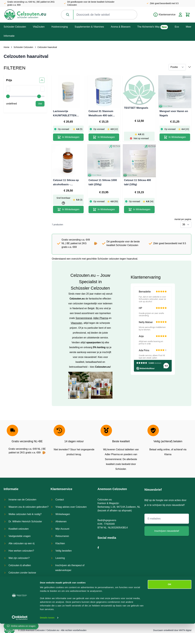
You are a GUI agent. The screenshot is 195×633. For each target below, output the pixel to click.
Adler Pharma (100, 318)
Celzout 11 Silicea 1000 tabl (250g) (103, 182)
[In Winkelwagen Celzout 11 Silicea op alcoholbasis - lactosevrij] (68, 209)
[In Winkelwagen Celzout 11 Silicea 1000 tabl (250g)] (104, 209)
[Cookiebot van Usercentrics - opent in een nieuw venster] (19, 627)
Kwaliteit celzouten (19, 529)
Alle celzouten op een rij (21, 543)
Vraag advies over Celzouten (71, 507)
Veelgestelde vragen (20, 536)
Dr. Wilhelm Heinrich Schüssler (25, 521)
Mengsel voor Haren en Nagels (174, 113)
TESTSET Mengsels (136, 107)
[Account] (180, 14)
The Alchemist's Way (148, 26)
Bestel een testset (65, 577)
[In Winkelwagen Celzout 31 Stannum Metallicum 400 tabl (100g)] (104, 137)
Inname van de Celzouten (22, 499)
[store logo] (25, 15)
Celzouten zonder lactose (22, 572)
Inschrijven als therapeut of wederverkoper (69, 567)
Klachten (60, 543)
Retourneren (62, 536)
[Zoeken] (67, 14)
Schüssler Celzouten (15, 26)
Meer (188, 26)
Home (6, 47)
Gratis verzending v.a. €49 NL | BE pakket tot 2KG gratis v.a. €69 (31, 3)
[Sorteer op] (177, 67)
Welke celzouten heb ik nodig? (25, 514)
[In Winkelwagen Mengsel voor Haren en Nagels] (175, 137)
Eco (177, 26)
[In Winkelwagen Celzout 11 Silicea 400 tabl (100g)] (139, 209)
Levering (60, 558)
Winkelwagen (62, 514)
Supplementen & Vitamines (89, 26)
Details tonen (47, 627)
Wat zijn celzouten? (19, 558)
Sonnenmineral (84, 318)
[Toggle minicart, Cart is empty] (187, 14)
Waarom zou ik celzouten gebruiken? (29, 507)
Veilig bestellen (63, 550)
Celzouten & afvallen (20, 565)
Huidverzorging (59, 26)
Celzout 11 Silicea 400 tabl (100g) (137, 182)
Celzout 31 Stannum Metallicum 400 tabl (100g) (101, 114)
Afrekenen (61, 521)
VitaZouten (39, 26)
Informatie (9, 36)
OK (169, 593)
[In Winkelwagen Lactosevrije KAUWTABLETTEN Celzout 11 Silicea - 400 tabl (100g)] (68, 137)
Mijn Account (62, 529)
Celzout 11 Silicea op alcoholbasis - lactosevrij (66, 183)
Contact (59, 499)
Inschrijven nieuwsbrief (166, 531)
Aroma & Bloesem (120, 26)
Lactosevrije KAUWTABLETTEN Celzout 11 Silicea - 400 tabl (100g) (67, 114)
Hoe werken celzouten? (21, 550)
